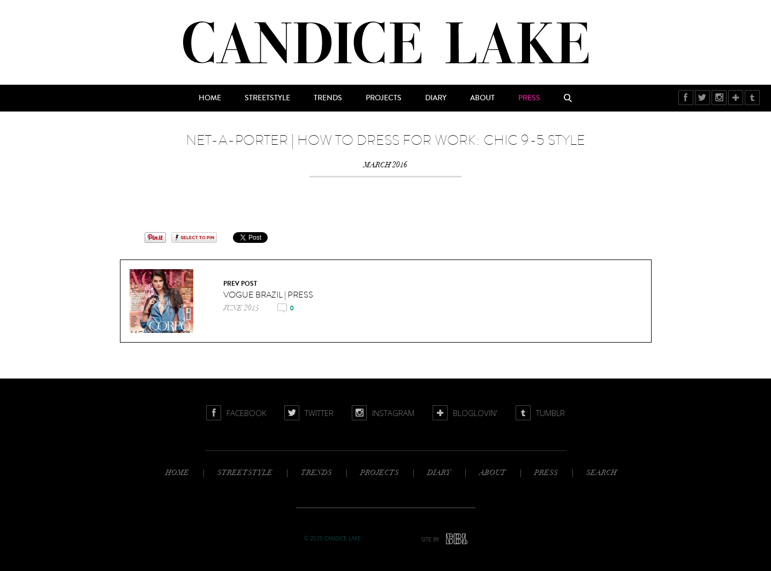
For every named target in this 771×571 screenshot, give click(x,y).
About (482, 98)
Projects (384, 98)
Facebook (686, 97)
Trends (328, 98)
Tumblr (752, 97)
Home (210, 98)
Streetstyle (267, 98)
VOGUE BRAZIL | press (268, 295)
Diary (436, 98)
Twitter (702, 97)
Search (568, 98)
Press (529, 98)
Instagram (719, 97)
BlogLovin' (736, 97)
